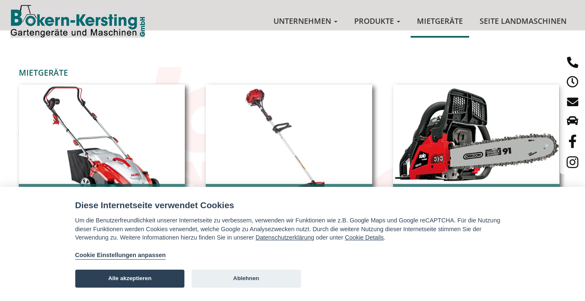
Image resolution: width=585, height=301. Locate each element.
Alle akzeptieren (130, 278)
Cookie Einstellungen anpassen (120, 255)
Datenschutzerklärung (284, 237)
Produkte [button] (377, 21)
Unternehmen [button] (305, 21)
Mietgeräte (440, 21)
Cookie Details (364, 237)
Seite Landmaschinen (523, 21)
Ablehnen (246, 278)
